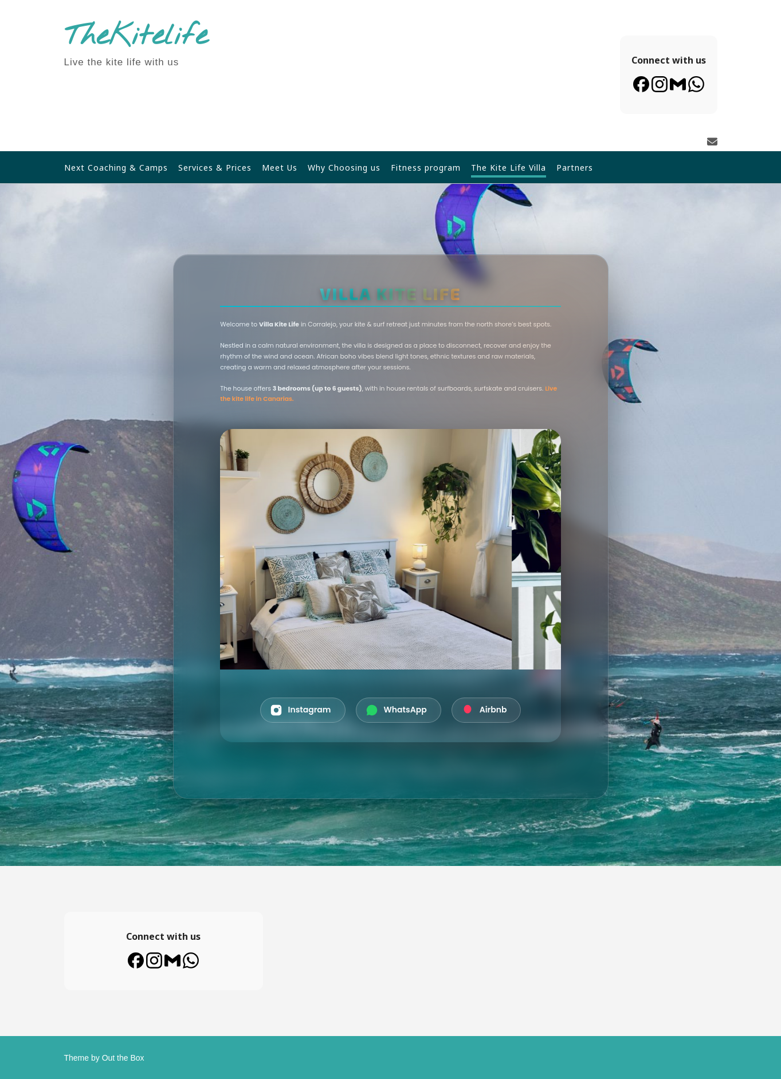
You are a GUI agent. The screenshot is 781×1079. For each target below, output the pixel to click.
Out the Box (123, 1057)
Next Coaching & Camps (116, 168)
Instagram (300, 710)
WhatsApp (396, 710)
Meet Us (279, 168)
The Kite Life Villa (508, 168)
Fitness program (426, 168)
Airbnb (484, 710)
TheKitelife (136, 36)
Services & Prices (215, 168)
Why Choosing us (344, 168)
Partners (574, 168)
